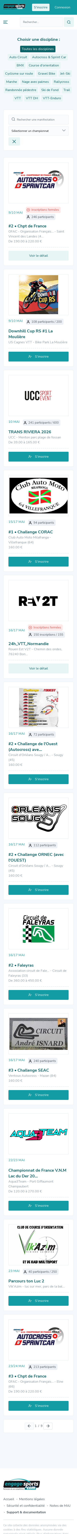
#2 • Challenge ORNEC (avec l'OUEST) (36, 857)
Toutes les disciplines (38, 49)
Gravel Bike (46, 73)
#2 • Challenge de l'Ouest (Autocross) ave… (32, 746)
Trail (66, 90)
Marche (11, 82)
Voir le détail (38, 255)
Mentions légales (32, 1499)
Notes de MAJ (60, 1505)
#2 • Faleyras (21, 965)
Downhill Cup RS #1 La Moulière (30, 334)
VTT (18, 98)
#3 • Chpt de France (27, 1376)
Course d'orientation (44, 65)
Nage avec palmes (35, 82)
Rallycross (61, 82)
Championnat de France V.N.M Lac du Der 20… (37, 1173)
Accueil (8, 1499)
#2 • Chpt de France (27, 226)
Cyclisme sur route (19, 73)
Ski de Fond (50, 90)
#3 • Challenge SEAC (28, 1070)
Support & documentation (26, 1512)
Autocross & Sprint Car (49, 57)
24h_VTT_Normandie (28, 644)
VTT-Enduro (52, 98)
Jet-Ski (65, 73)
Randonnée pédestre (20, 90)
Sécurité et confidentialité (26, 1505)
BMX (20, 65)
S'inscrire (38, 356)
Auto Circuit (18, 57)
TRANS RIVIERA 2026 (29, 432)
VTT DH (32, 98)
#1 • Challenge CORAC (30, 532)
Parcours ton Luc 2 (26, 1281)
